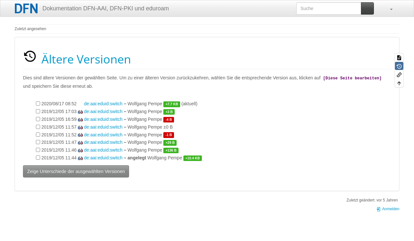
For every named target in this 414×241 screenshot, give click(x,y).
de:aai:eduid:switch (103, 103)
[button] (388, 8)
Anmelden (387, 209)
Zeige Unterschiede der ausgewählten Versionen (76, 171)
